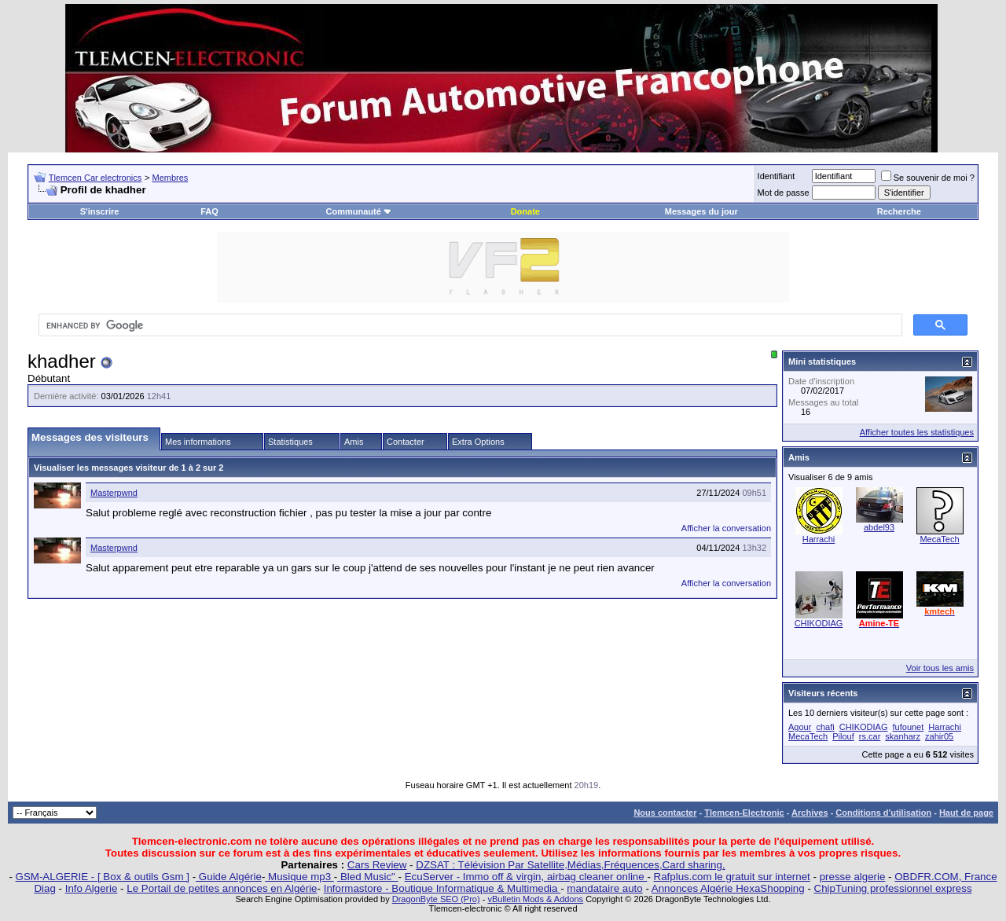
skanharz (902, 736)
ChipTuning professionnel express (893, 888)
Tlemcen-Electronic (744, 812)
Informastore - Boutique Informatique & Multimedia (442, 888)
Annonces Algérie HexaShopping (728, 888)
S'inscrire (99, 211)
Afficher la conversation (726, 528)
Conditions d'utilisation (883, 812)
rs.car (870, 736)
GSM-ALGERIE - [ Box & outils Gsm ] (102, 876)
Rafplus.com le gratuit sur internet (732, 876)
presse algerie (853, 876)
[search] (468, 325)
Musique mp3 (299, 876)
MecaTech (939, 539)
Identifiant (776, 176)
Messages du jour (701, 211)
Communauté (359, 211)
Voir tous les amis (940, 668)
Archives (809, 812)
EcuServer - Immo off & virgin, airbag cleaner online (526, 876)
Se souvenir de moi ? (928, 177)
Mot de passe (784, 192)
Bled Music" (367, 876)
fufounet (908, 727)
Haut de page (966, 812)
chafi (825, 727)
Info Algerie (91, 888)
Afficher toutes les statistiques (917, 432)
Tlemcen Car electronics (95, 177)
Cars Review (377, 865)
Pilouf (843, 736)
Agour (799, 727)
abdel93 (879, 527)
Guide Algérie (229, 876)
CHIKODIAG (819, 623)
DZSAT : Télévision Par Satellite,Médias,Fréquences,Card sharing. (570, 865)
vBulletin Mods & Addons (535, 899)
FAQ (209, 211)
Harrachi (818, 539)
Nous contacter (664, 812)
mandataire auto (604, 888)
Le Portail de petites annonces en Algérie (222, 888)
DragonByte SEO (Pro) (436, 899)
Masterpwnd (114, 492)
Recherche (899, 211)
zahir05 (939, 736)
